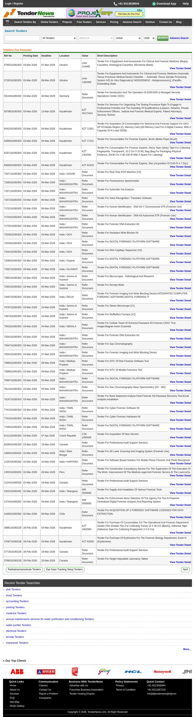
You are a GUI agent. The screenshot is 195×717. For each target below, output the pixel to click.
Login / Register (14, 3)
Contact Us (165, 22)
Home (13, 685)
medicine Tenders (16, 613)
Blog (179, 22)
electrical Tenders (16, 630)
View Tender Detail (180, 68)
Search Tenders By (25, 22)
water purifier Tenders (18, 625)
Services (101, 22)
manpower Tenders (17, 642)
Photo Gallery (17, 706)
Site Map (14, 702)
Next (185, 569)
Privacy (120, 685)
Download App (164, 4)
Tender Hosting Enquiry (82, 693)
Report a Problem (48, 693)
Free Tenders (84, 22)
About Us (15, 689)
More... (187, 649)
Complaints (45, 698)
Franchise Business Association (86, 689)
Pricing (114, 22)
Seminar (150, 22)
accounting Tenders (17, 601)
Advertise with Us (78, 685)
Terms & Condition (126, 689)
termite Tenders (15, 636)
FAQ (12, 698)
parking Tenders (15, 607)
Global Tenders (49, 22)
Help (186, 3)
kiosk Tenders (14, 595)
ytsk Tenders (13, 589)
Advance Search (132, 22)
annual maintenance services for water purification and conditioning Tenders (50, 619)
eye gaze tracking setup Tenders (64, 569)
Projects (67, 22)
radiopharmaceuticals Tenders (24, 569)
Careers (43, 685)
